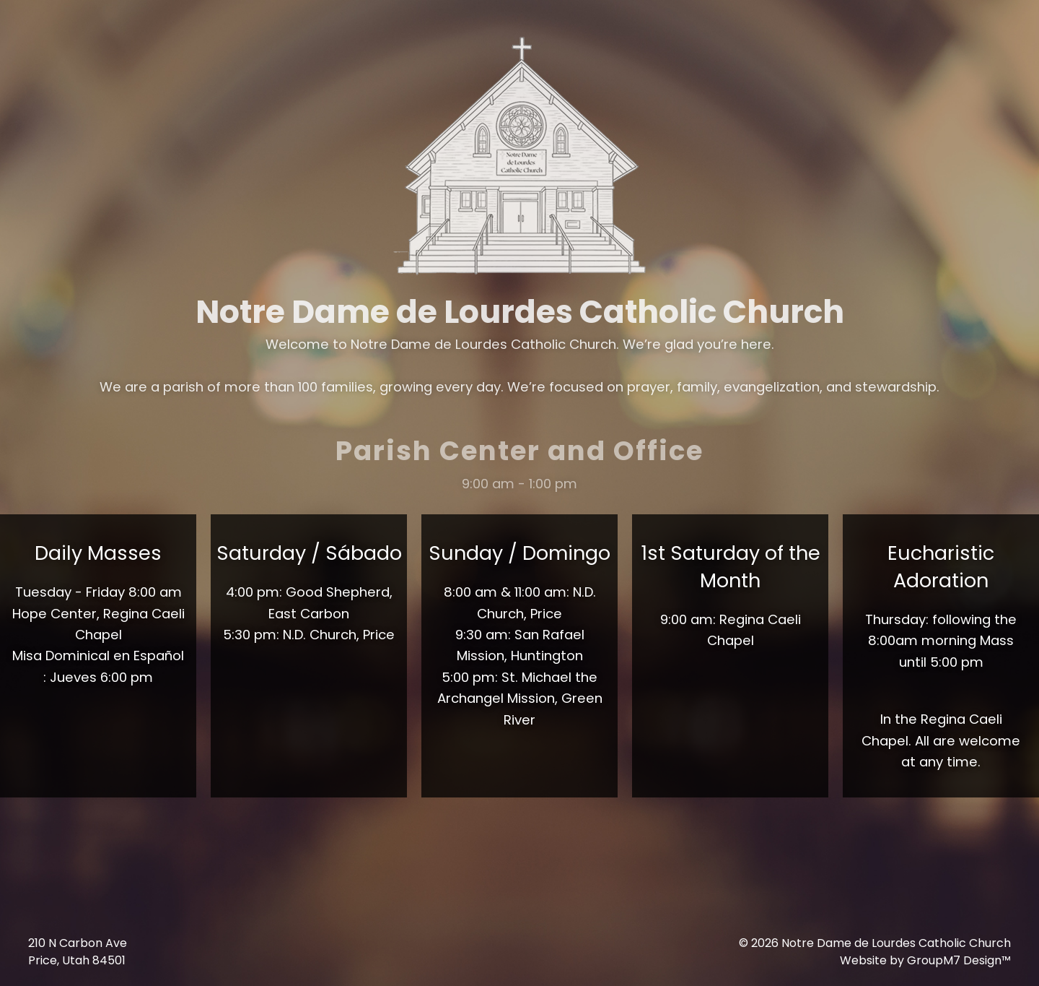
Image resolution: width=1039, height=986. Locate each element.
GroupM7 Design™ (959, 960)
